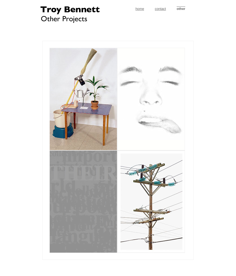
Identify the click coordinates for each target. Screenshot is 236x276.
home (139, 9)
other (181, 9)
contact (160, 9)
